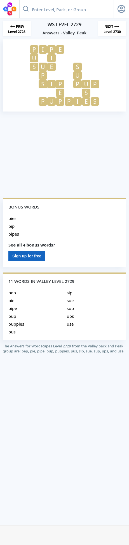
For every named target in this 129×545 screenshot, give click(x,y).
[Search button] (26, 9)
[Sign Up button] (121, 9)
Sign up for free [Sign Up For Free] (26, 256)
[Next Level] (112, 28)
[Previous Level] (17, 28)
